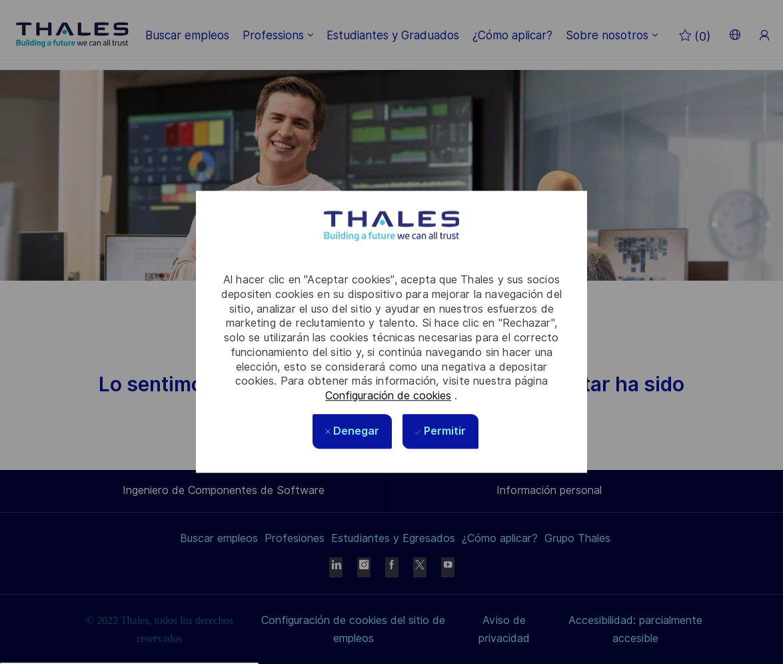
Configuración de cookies (388, 395)
